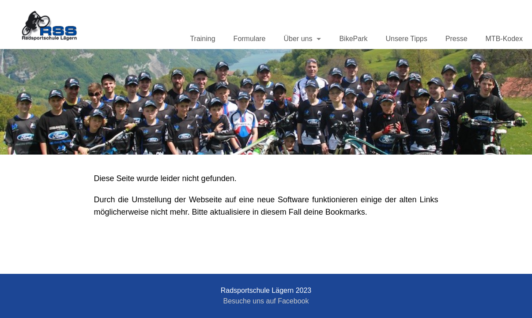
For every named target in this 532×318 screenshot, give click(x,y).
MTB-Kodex (504, 38)
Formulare (250, 38)
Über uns (298, 38)
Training (202, 38)
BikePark (353, 38)
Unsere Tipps (406, 38)
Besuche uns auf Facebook (266, 301)
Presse (456, 38)
